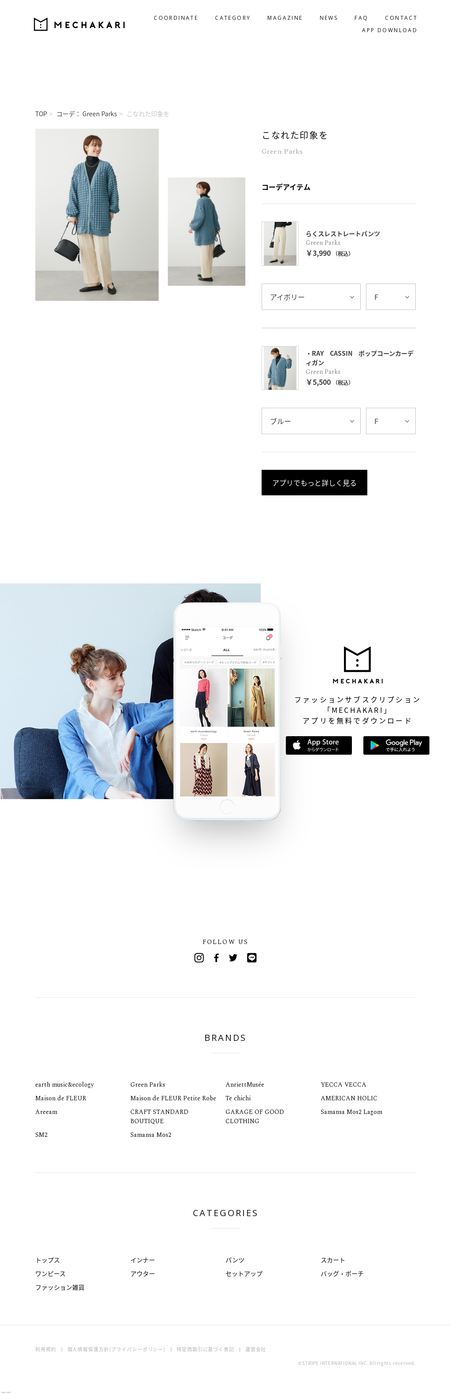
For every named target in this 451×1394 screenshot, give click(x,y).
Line (252, 957)
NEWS (327, 16)
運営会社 (255, 1349)
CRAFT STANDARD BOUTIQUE (159, 1116)
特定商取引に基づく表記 (205, 1349)
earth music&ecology (64, 1084)
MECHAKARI (81, 22)
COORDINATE (174, 16)
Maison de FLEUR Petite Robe (173, 1098)
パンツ (235, 1259)
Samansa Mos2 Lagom (351, 1112)
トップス (47, 1259)
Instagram (199, 957)
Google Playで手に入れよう (396, 745)
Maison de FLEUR (60, 1098)
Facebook (217, 957)
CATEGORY (231, 16)
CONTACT (399, 16)
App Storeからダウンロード (319, 745)
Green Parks (147, 1084)
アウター (142, 1273)
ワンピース (50, 1273)
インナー (142, 1259)
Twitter (234, 957)
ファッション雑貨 (60, 1287)
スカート (333, 1259)
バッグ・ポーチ (342, 1273)
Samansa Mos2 (150, 1135)
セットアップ (244, 1273)
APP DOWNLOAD (388, 28)
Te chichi (238, 1098)
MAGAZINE (283, 16)
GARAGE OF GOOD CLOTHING (255, 1116)
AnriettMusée (245, 1084)
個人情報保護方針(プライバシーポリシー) (116, 1349)
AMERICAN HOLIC (349, 1098)
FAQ (359, 16)
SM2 (41, 1135)
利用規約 (45, 1349)
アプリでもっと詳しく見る (314, 482)
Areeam (46, 1112)
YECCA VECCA (343, 1084)
